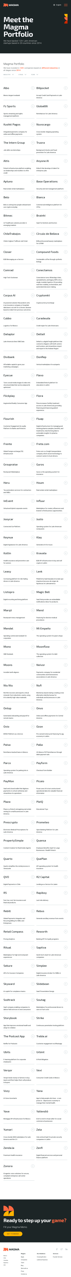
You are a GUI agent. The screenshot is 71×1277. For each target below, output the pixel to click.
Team (22, 1262)
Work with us (24, 1268)
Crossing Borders (41, 1257)
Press (22, 1271)
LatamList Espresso (42, 1259)
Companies (24, 1259)
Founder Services (57, 1257)
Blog (22, 1265)
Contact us (24, 1274)
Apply (22, 1257)
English (58, 5)
